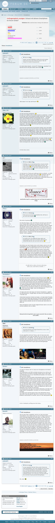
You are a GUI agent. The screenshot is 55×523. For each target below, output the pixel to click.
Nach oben (50, 488)
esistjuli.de (27, 9)
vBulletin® (25, 517)
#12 (52, 83)
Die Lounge (10, 15)
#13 (52, 108)
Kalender (13, 11)
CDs (40, 521)
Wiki (37, 521)
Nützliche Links (25, 11)
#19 (52, 408)
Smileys (18, 499)
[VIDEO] (18, 502)
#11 (52, 50)
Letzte (51, 42)
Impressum (51, 521)
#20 (52, 458)
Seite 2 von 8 (24, 42)
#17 (52, 321)
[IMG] (17, 501)
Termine (12, 521)
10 (37, 38)
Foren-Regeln (19, 506)
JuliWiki (34, 9)
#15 (52, 206)
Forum (5, 9)
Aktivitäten (20, 9)
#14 (52, 155)
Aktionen (18, 11)
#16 (52, 272)
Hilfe (50, 1)
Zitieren (50, 80)
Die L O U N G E (18, 15)
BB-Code (18, 498)
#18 (52, 364)
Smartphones (9, 45)
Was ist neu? (13, 9)
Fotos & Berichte (25, 521)
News (6, 521)
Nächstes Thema (32, 492)
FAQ (33, 521)
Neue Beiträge (5, 11)
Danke (44, 521)
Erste (30, 42)
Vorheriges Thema (23, 492)
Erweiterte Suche (49, 11)
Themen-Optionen (47, 48)
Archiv (45, 512)
